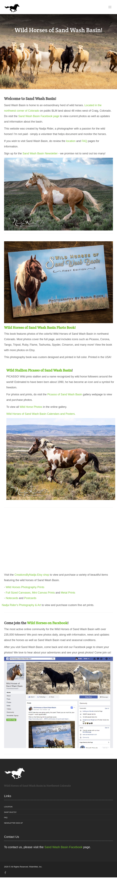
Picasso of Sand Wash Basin (64, 394)
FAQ (84, 141)
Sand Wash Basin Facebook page (38, 116)
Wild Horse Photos (31, 406)
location (71, 141)
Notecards (12, 598)
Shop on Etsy (10, 812)
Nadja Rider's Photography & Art (21, 605)
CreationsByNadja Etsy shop (32, 574)
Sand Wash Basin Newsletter (40, 153)
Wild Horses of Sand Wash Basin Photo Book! (40, 327)
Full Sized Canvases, (18, 592)
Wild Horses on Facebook (47, 623)
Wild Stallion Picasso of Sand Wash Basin (39, 370)
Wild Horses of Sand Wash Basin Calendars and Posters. (41, 413)
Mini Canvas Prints (43, 592)
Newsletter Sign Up (13, 823)
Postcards (30, 598)
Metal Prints (68, 592)
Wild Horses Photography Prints (25, 587)
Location (8, 807)
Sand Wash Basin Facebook (63, 847)
